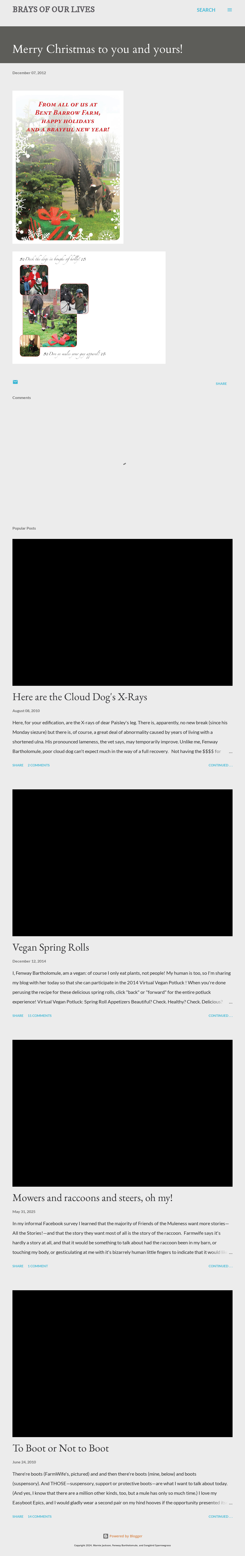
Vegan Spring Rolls (50, 947)
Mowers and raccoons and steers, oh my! (92, 1197)
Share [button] (221, 384)
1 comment (38, 1266)
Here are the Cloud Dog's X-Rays (79, 696)
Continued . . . (221, 765)
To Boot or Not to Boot (60, 1448)
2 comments (39, 765)
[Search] (206, 10)
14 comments (40, 1516)
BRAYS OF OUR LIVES (53, 10)
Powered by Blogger (122, 1536)
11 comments (40, 1015)
